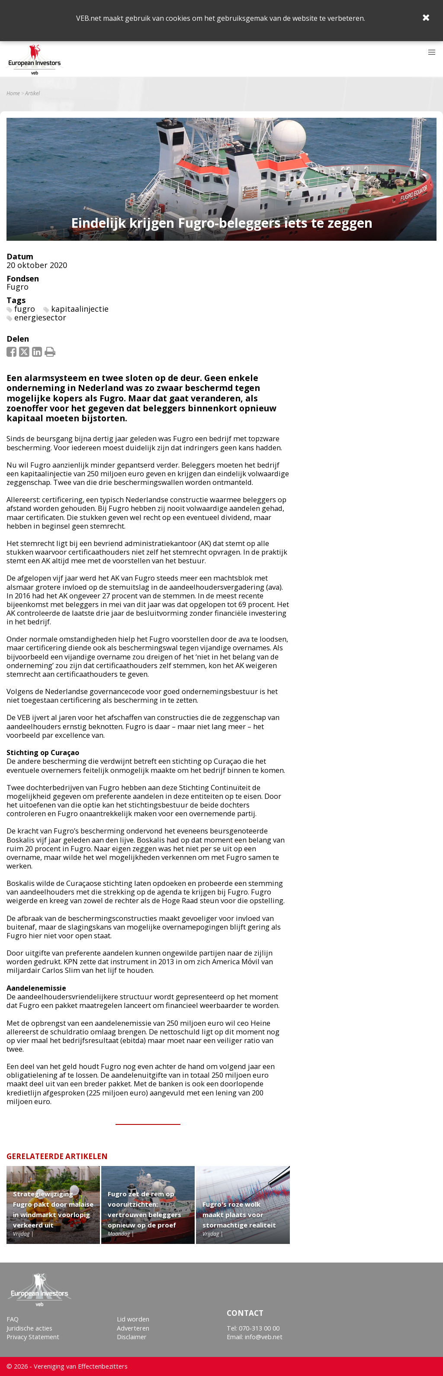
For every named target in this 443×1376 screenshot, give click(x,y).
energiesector (40, 317)
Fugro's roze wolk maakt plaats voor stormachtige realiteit (239, 1214)
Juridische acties (29, 1328)
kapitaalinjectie (80, 309)
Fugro (17, 286)
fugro (24, 309)
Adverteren (133, 1328)
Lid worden (133, 1319)
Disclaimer (132, 1337)
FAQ (12, 1319)
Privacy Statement (32, 1337)
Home (13, 93)
